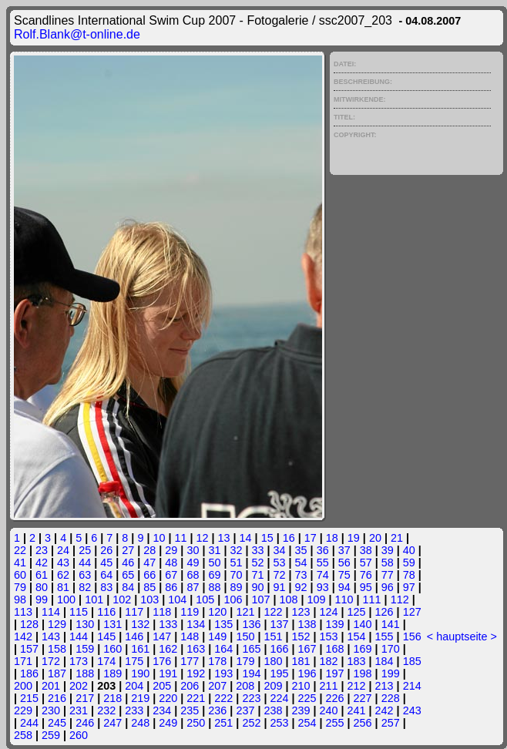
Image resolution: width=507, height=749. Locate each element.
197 (335, 673)
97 (409, 587)
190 (140, 673)
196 (307, 673)
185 (412, 661)
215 (29, 698)
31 (214, 550)
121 (245, 612)
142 (23, 636)
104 (177, 599)
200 (23, 686)
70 (236, 575)
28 (149, 550)
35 (301, 550)
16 (289, 538)
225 (307, 698)
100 (66, 599)
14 (246, 538)
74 (323, 575)
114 (51, 612)
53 (280, 562)
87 (192, 587)
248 (140, 723)
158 (57, 649)
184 (384, 661)
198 (363, 673)
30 (192, 550)
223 (251, 698)
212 (357, 686)
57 (366, 562)
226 (335, 698)
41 (20, 562)
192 (195, 673)
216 (57, 698)
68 (192, 575)
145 (106, 636)
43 (63, 562)
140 (363, 624)
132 (140, 624)
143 (51, 636)
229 (23, 710)
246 (85, 723)
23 (41, 550)
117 (134, 612)
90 (258, 587)
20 (375, 538)
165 (251, 649)
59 (409, 562)
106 (232, 599)
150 (245, 636)
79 (20, 587)
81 (63, 587)
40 (409, 550)
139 (335, 624)
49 (192, 562)
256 (363, 723)
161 (140, 649)
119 (189, 612)
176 (162, 661)
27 (128, 550)
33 (258, 550)
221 (195, 698)
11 (180, 538)
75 (344, 575)
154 (357, 636)
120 (217, 612)
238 (273, 710)
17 (310, 538)
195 (279, 673)
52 (258, 562)
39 (387, 550)
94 (344, 587)
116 (106, 612)
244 (29, 723)
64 (106, 575)
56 (344, 562)
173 (78, 661)
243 (412, 710)
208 (245, 686)
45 (106, 562)
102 (121, 599)
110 (344, 599)
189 (112, 673)
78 (409, 575)
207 (217, 686)
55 (323, 562)
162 (168, 649)
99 (41, 599)
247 (112, 723)
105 (205, 599)
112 (400, 599)
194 (251, 673)
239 (300, 710)
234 (162, 710)
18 (332, 538)
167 (307, 649)
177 (189, 661)
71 (258, 575)
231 (78, 710)
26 (106, 550)
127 (412, 612)
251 (223, 723)
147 (162, 636)
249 (168, 723)
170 (390, 649)
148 (189, 636)
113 (23, 612)
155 (384, 636)
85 (149, 587)
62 (63, 575)
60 (20, 575)
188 (85, 673)
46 (128, 562)
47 (149, 562)
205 (162, 686)
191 (168, 673)
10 (159, 538)
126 (384, 612)
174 (106, 661)
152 (300, 636)
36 (323, 550)
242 (384, 710)
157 (29, 649)
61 (41, 575)
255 (335, 723)
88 (214, 587)
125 (357, 612)
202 (78, 686)
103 (149, 599)
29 (171, 550)
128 (29, 624)
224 (279, 698)
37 (344, 550)
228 (390, 698)
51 (236, 562)
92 (301, 587)
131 (112, 624)
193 (223, 673)
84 (128, 587)
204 (134, 686)
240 (329, 710)
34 (280, 550)
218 (112, 698)
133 (168, 624)
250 (195, 723)
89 (236, 587)
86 (171, 587)
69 (214, 575)
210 (300, 686)
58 (387, 562)
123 (300, 612)
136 (251, 624)
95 (366, 587)
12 (202, 538)
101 (94, 599)
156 (412, 636)
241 (357, 710)
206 (189, 686)
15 (267, 538)
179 (245, 661)
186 (29, 673)
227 (363, 698)
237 (245, 710)
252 (251, 723)
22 (20, 550)
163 (195, 649)
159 (85, 649)
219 (140, 698)
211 (329, 686)
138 (307, 624)
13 (224, 538)
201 (51, 686)
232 (106, 710)
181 (300, 661)
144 (78, 636)
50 (214, 562)
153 (329, 636)
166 (279, 649)
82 (85, 587)
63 (85, 575)
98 (20, 599)
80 (41, 587)
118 (162, 612)
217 (85, 698)
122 (273, 612)
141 (390, 624)
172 (51, 661)
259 (51, 735)
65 (128, 575)
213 (384, 686)
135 (223, 624)
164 (223, 649)
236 (217, 710)
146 (134, 636)
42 (41, 562)
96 (387, 587)
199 (390, 673)
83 (106, 587)
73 (301, 575)
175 (134, 661)
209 (273, 686)
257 (390, 723)
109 (316, 599)
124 (329, 612)
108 (288, 599)
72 (280, 575)
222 (223, 698)
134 (195, 624)
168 (335, 649)
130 (85, 624)
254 (307, 723)
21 (397, 538)
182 (329, 661)
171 (23, 661)
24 (63, 550)
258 (23, 735)
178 (217, 661)
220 (168, 698)
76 (366, 575)
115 (78, 612)
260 (78, 735)
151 (273, 636)
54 (301, 562)
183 (357, 661)
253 (279, 723)
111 (372, 599)
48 (171, 562)
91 (280, 587)
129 (57, 624)
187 (57, 673)
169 (363, 649)
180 (273, 661)
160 (112, 649)
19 (354, 538)
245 (57, 723)
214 (412, 686)
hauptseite (461, 636)
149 (217, 636)
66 (149, 575)
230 (51, 710)
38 (366, 550)
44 (85, 562)
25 (85, 550)
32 (236, 550)
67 (171, 575)
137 (279, 624)
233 (134, 710)
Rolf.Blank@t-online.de (77, 34)
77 (387, 575)
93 (323, 587)
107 (260, 599)
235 (189, 710)
